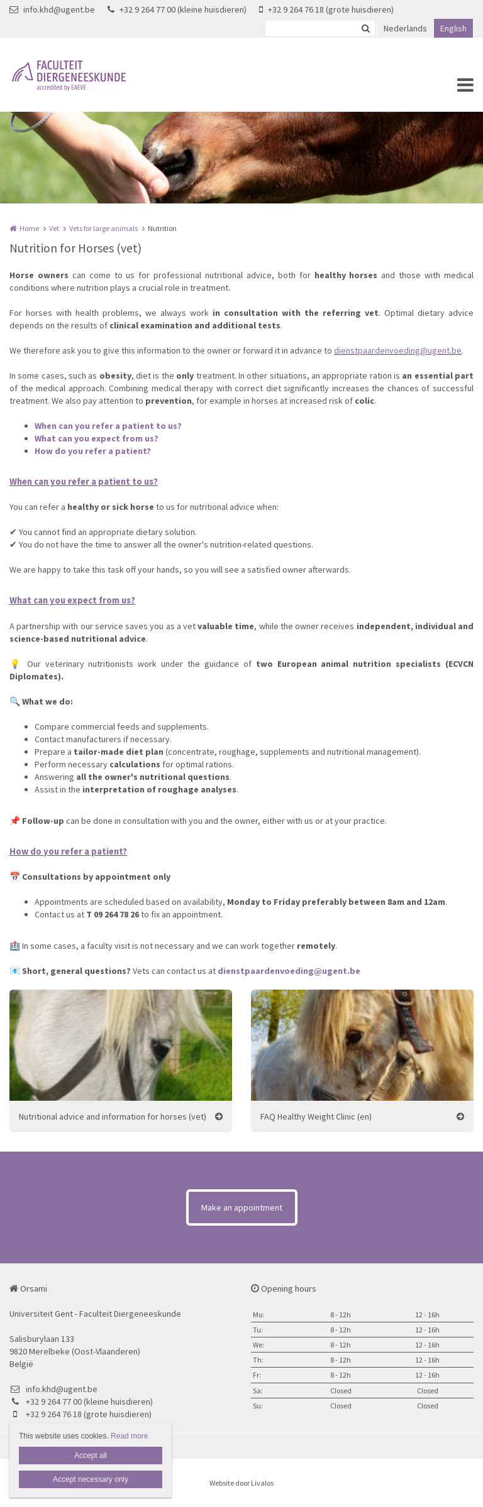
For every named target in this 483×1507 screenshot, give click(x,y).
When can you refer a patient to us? (108, 425)
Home (29, 228)
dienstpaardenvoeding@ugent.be (398, 350)
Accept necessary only (90, 1479)
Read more (129, 1436)
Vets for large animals (103, 228)
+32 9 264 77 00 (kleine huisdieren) (177, 9)
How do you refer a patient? (93, 450)
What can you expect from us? (96, 438)
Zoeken (365, 28)
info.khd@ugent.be (52, 9)
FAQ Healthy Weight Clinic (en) (316, 1116)
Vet (54, 228)
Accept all (90, 1455)
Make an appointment (241, 1207)
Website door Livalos (241, 1483)
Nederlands (405, 28)
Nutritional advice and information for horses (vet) (112, 1116)
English (453, 28)
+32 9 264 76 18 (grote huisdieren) (326, 9)
